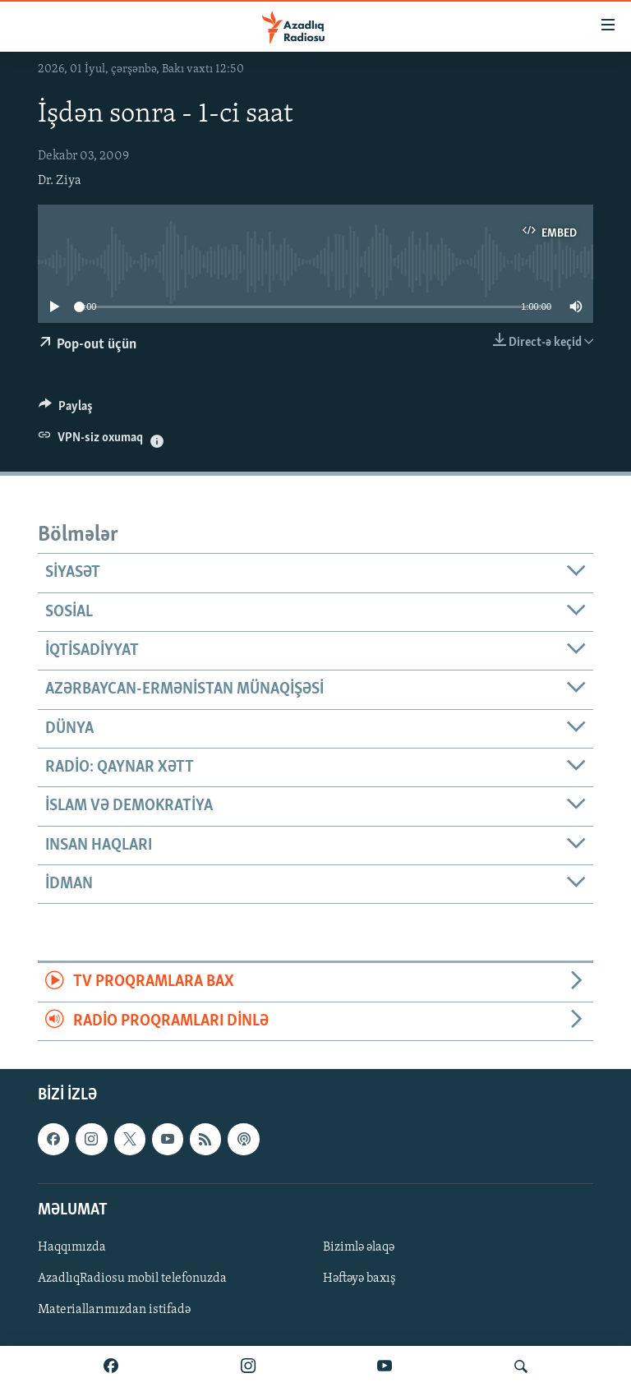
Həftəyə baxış (359, 1278)
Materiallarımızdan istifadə (114, 1309)
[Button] (66, 410)
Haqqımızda (72, 1247)
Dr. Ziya (59, 180)
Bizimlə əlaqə (358, 1247)
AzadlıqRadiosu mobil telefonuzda (132, 1278)
